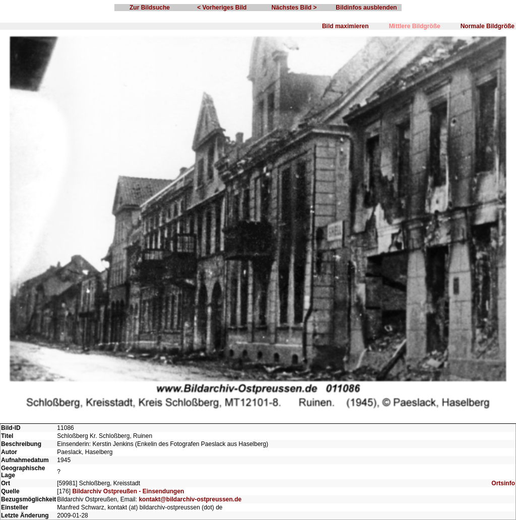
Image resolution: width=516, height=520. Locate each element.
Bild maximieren (345, 26)
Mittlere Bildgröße (414, 26)
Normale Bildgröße (487, 26)
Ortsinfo (503, 483)
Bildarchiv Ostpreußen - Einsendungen (128, 491)
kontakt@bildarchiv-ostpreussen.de (190, 499)
